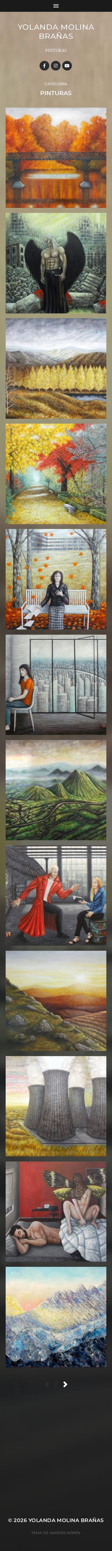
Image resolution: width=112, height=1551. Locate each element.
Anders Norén (65, 1533)
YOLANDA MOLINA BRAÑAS (56, 32)
